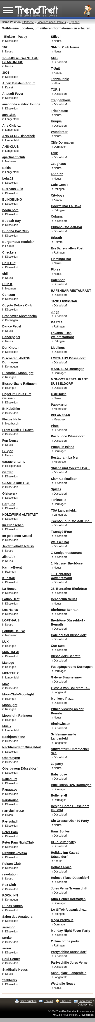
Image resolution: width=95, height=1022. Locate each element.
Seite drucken (28, 1001)
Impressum (85, 1001)
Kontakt (48, 1001)
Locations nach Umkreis (51, 22)
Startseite (28, 22)
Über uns (65, 1001)
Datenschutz (85, 1004)
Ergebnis (74, 22)
